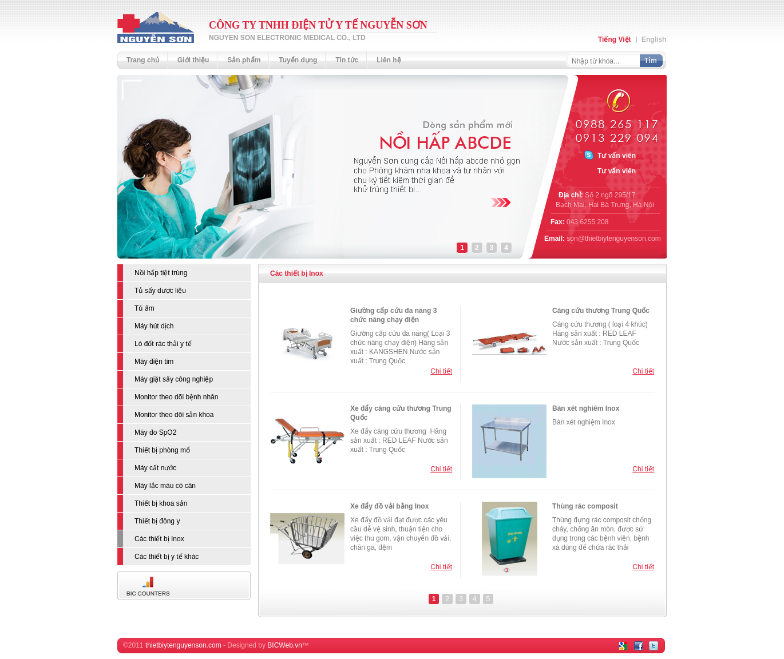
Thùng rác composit (585, 506)
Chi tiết (441, 371)
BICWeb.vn (284, 645)
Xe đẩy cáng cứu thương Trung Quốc (401, 413)
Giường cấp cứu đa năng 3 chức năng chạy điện (393, 315)
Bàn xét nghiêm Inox (585, 408)
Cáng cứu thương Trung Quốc (601, 311)
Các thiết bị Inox (296, 273)
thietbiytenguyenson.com (183, 645)
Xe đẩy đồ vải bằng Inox (389, 506)
